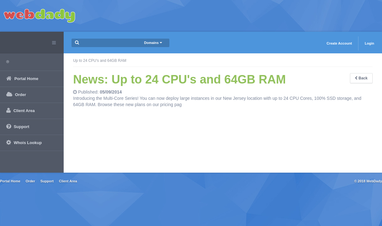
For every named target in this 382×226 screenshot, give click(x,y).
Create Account (339, 43)
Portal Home (10, 181)
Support (47, 181)
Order (30, 181)
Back (361, 78)
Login (369, 43)
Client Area (68, 181)
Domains (153, 43)
